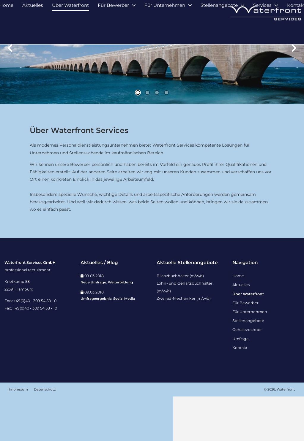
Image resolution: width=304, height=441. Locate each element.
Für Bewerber (113, 32)
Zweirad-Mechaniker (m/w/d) (184, 343)
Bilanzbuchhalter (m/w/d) (180, 320)
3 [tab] (157, 137)
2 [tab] (147, 137)
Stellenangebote (219, 32)
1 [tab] (138, 137)
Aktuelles (32, 32)
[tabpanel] (152, 97)
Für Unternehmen (164, 32)
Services (262, 32)
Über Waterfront (70, 32)
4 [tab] (166, 137)
